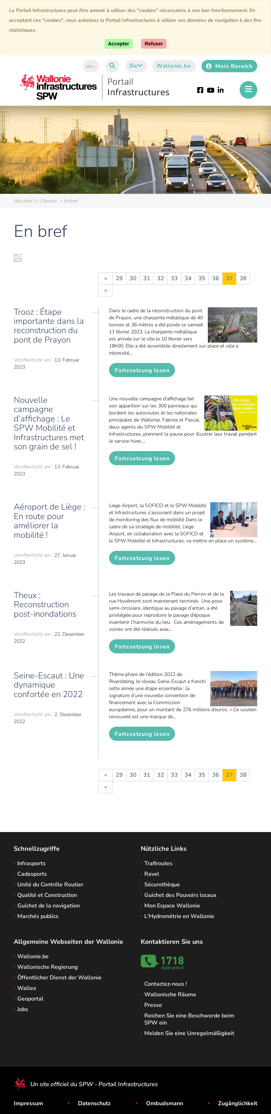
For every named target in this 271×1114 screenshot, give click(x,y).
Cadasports (32, 874)
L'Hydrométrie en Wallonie (179, 916)
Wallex (26, 988)
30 (133, 278)
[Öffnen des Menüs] (248, 90)
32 (160, 278)
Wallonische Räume (170, 994)
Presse (153, 1005)
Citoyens (49, 201)
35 (201, 278)
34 (188, 278)
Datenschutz (94, 1103)
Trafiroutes (158, 863)
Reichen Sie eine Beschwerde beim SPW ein (189, 1019)
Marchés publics (38, 916)
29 (119, 278)
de (136, 66)
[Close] (154, 44)
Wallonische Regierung (47, 967)
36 (215, 278)
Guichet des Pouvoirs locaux (180, 895)
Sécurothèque (162, 884)
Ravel (151, 874)
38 (243, 278)
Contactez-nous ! (165, 983)
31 (146, 278)
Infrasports (31, 863)
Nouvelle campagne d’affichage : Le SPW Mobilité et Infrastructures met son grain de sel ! (49, 423)
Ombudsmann (164, 1103)
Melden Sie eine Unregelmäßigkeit (189, 1033)
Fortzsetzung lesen (142, 370)
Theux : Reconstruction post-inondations (45, 605)
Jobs (22, 1009)
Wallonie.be (173, 66)
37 (229, 278)
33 (174, 278)
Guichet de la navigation (48, 905)
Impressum (28, 1103)
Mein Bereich (229, 66)
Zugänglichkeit (237, 1103)
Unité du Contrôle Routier (50, 884)
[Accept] (118, 44)
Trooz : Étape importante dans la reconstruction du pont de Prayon (49, 325)
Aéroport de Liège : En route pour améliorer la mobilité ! (49, 520)
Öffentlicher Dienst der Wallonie (59, 977)
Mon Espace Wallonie (172, 905)
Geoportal (30, 998)
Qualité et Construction (47, 895)
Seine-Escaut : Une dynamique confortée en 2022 (49, 685)
